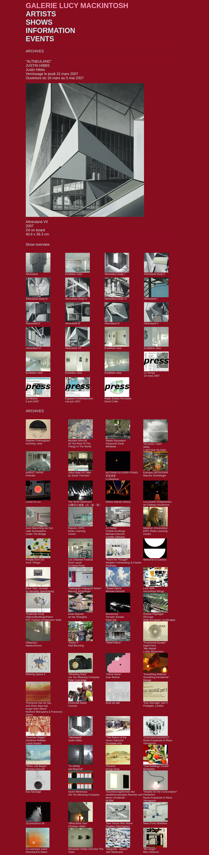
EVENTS (40, 39)
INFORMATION (50, 30)
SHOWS (39, 22)
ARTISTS (41, 14)
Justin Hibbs (35, 70)
